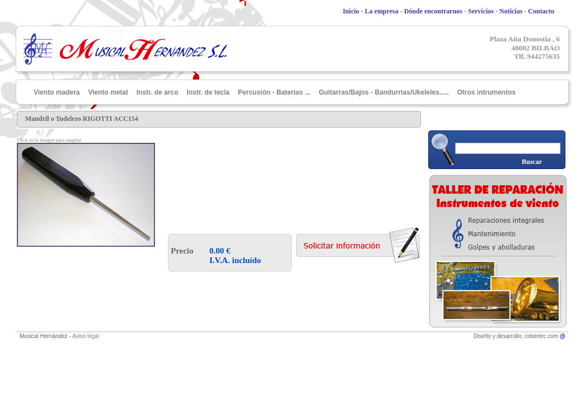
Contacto (541, 11)
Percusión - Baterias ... (274, 92)
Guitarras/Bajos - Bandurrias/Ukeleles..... (383, 92)
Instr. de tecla (208, 92)
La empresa (382, 11)
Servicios (481, 11)
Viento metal (108, 92)
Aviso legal (85, 336)
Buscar (532, 162)
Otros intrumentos (486, 92)
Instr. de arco (158, 92)
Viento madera (56, 92)
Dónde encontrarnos (433, 11)
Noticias (510, 11)
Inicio (351, 11)
